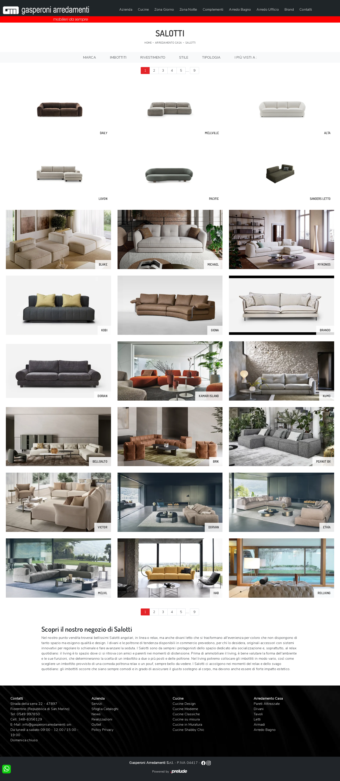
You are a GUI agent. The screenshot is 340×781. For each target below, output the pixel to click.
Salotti (190, 42)
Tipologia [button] (211, 57)
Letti (257, 719)
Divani (259, 709)
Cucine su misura (186, 719)
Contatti (305, 9)
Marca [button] (89, 57)
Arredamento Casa (168, 42)
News (96, 714)
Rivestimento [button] (152, 57)
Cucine (143, 9)
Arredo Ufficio (268, 9)
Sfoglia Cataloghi (105, 709)
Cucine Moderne (185, 709)
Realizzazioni (102, 719)
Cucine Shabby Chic (188, 729)
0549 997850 (28, 714)
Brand (289, 9)
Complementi (213, 9)
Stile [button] (183, 57)
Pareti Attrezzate (267, 703)
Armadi (259, 724)
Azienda (125, 9)
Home (148, 42)
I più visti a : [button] (246, 57)
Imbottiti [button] (118, 57)
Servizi (97, 703)
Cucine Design (184, 703)
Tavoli (258, 714)
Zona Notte (188, 9)
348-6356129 (30, 719)
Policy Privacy (103, 729)
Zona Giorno (164, 9)
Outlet (96, 724)
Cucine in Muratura (187, 724)
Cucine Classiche (186, 714)
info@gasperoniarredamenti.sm (46, 724)
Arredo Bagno (240, 9)
